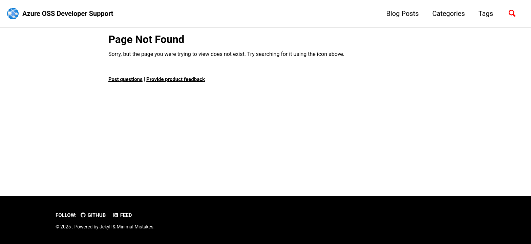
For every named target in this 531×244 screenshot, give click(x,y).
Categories (448, 13)
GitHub (93, 215)
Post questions (125, 79)
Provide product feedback (175, 79)
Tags (486, 13)
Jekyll (105, 226)
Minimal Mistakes (135, 226)
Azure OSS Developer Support (67, 13)
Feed (122, 215)
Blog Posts (402, 13)
